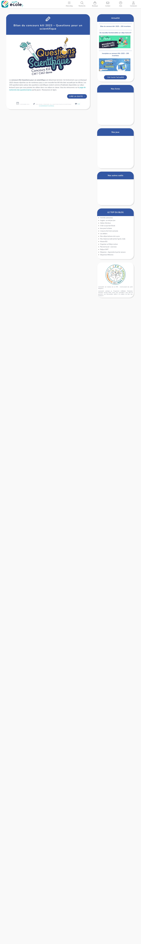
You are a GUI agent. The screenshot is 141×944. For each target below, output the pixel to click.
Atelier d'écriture (105, 224)
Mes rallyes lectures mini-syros (110, 238)
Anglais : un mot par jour (107, 222)
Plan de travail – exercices (108, 248)
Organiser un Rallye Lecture (109, 245)
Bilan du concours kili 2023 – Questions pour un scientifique (48, 27)
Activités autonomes (106, 219)
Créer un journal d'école (107, 227)
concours (46, 104)
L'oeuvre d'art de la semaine (109, 232)
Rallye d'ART (104, 251)
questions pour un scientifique (62, 104)
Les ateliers (103, 235)
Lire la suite (77, 96)
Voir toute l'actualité (115, 78)
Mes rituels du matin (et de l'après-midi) (112, 240)
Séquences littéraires (106, 256)
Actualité (115, 18)
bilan (40, 104)
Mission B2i (103, 243)
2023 (37, 104)
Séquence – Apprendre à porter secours (113, 253)
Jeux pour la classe (106, 230)
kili (51, 104)
